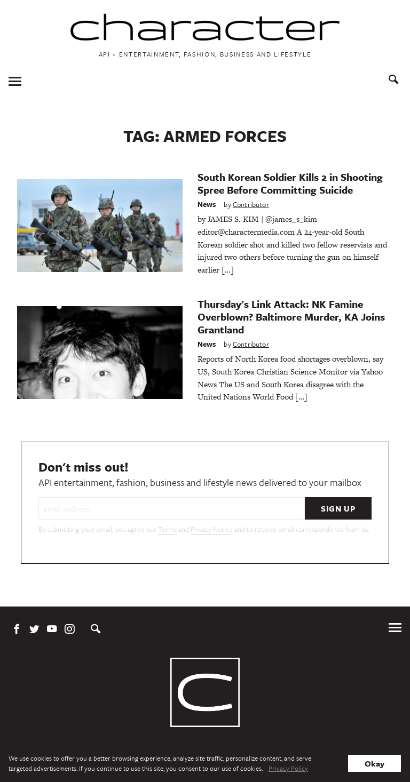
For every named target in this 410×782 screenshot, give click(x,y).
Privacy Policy (288, 768)
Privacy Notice (212, 529)
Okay (374, 763)
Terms (167, 529)
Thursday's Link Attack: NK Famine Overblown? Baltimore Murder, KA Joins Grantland (291, 317)
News (207, 204)
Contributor (251, 204)
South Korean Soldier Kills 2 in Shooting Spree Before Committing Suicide (290, 183)
